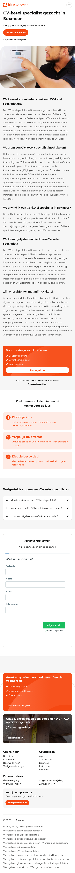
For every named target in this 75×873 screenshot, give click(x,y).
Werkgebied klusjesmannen (45, 867)
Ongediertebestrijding (51, 780)
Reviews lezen (15, 737)
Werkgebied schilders (31, 826)
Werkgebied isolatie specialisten (20, 855)
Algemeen (44, 756)
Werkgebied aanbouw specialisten (21, 842)
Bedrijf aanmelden (17, 802)
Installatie (44, 766)
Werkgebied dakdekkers (55, 842)
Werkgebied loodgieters (52, 855)
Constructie (45, 759)
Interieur (44, 769)
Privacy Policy (10, 826)
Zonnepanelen (47, 783)
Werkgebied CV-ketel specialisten (21, 851)
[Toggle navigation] (69, 5)
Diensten (8, 756)
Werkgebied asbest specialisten (20, 846)
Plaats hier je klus (16, 32)
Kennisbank (9, 759)
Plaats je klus (37, 370)
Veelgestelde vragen (14, 766)
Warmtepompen (12, 783)
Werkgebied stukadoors (15, 867)
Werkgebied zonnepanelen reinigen (22, 830)
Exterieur (44, 762)
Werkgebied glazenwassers (18, 863)
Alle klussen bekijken (19, 705)
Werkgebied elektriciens (56, 859)
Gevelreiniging (11, 780)
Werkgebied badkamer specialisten (22, 859)
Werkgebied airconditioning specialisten (24, 838)
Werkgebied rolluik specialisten (51, 863)
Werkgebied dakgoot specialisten (21, 834)
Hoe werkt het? (11, 762)
